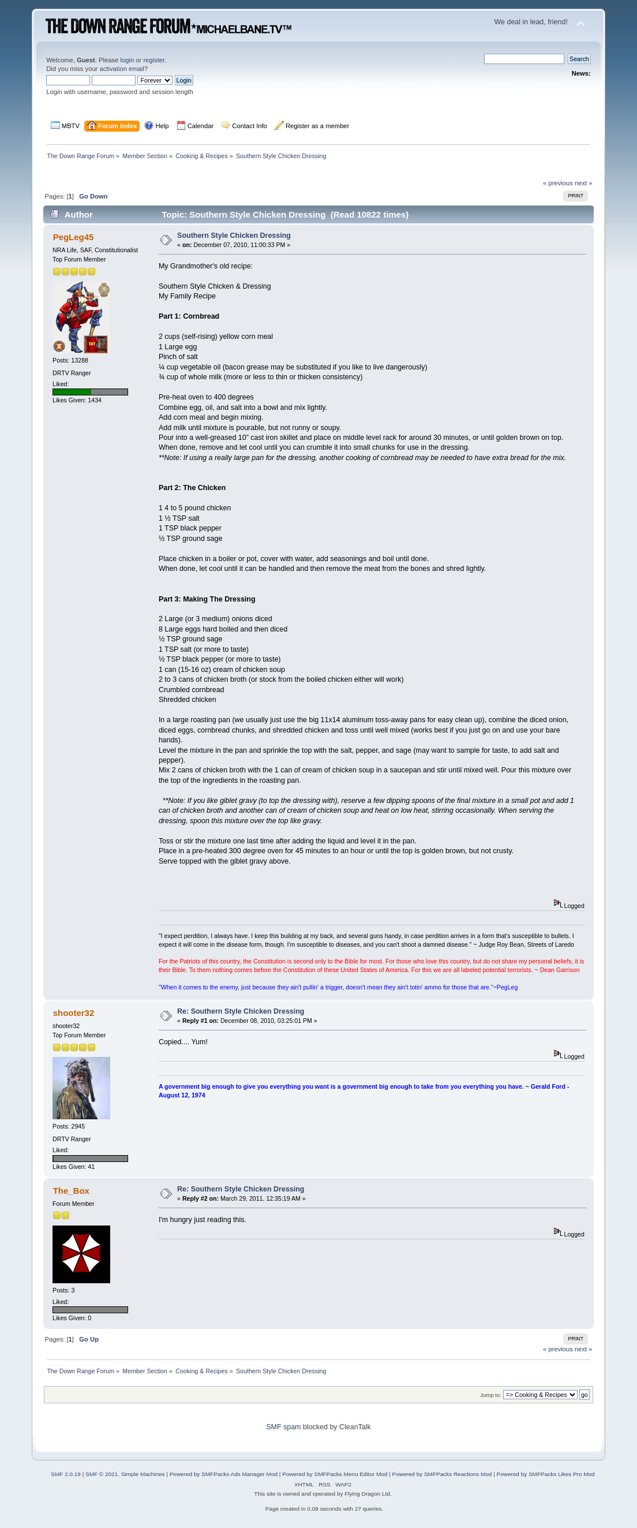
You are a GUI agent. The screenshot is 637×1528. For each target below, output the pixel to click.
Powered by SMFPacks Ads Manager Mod (224, 1474)
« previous (558, 183)
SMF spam (283, 1427)
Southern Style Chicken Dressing (234, 235)
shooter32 (74, 1013)
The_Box (71, 1190)
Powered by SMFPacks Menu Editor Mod (334, 1474)
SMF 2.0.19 (66, 1474)
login (127, 60)
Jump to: (490, 1395)
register (153, 60)
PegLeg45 (73, 237)
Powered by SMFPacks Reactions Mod (442, 1474)
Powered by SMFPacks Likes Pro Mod (546, 1474)
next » (584, 183)
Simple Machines (143, 1474)
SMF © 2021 (101, 1474)
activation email (121, 68)
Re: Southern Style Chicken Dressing (240, 1011)
